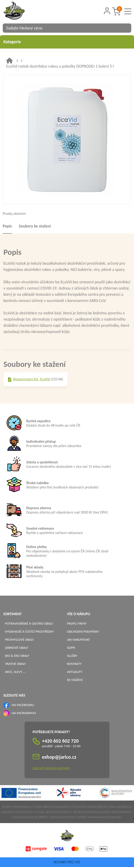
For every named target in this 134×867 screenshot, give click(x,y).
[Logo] (20, 11)
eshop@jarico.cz (59, 757)
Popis (7, 226)
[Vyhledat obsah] (125, 28)
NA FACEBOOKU (23, 705)
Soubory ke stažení (35, 226)
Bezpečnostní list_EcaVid (31, 379)
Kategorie (67, 42)
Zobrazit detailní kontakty (51, 768)
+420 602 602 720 (60, 741)
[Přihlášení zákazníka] (107, 11)
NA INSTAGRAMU (24, 713)
